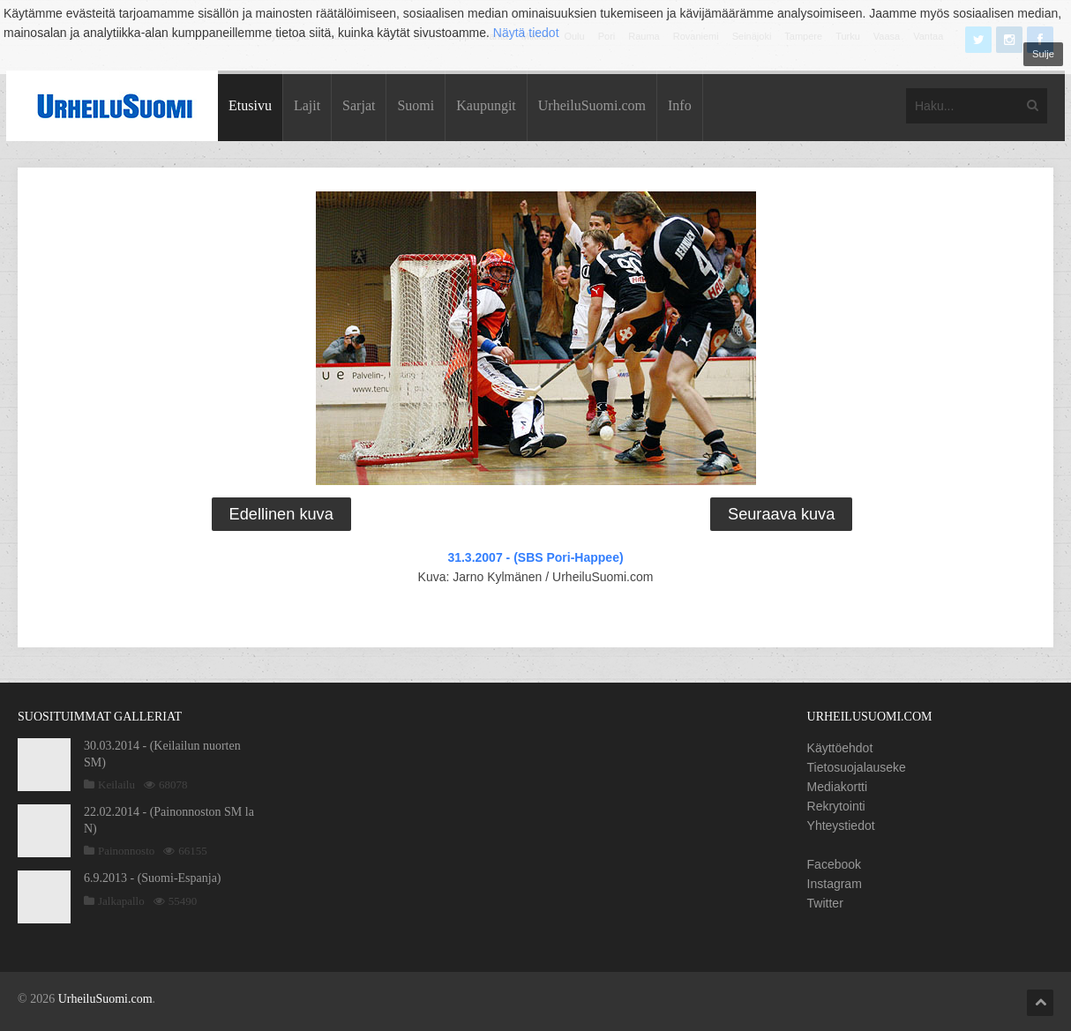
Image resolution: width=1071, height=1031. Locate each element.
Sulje (1043, 54)
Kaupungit (486, 105)
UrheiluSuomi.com (592, 105)
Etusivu (250, 105)
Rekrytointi (836, 806)
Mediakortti (837, 787)
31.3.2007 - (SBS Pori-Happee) (535, 557)
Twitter (825, 903)
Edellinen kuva (281, 514)
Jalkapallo (121, 901)
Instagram (834, 884)
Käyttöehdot (840, 748)
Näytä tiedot (526, 33)
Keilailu (116, 784)
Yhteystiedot (841, 825)
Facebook (834, 864)
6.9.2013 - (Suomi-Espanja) (152, 878)
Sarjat (358, 105)
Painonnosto (126, 850)
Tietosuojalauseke (856, 767)
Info (680, 105)
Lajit (307, 105)
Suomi (415, 105)
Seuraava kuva (781, 514)
